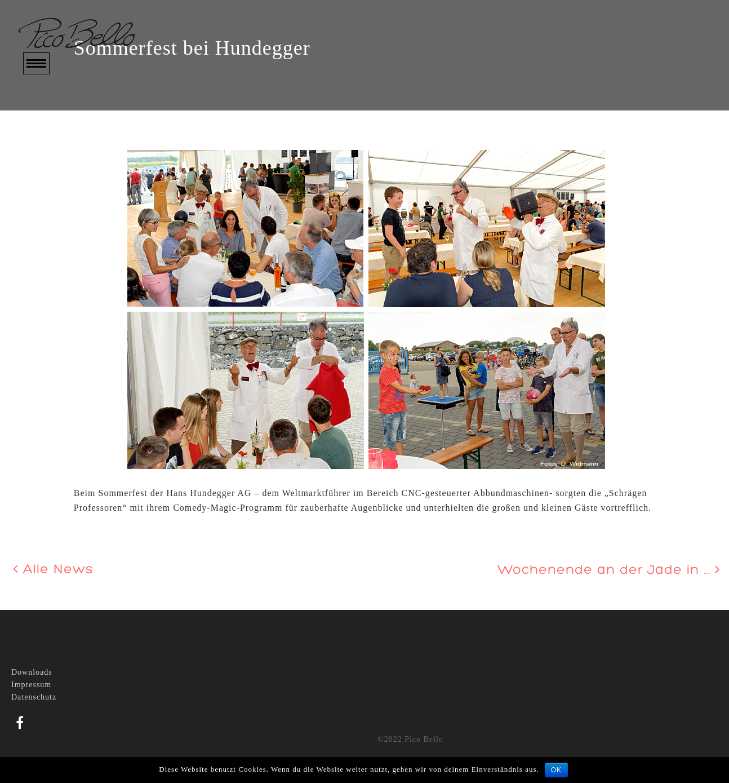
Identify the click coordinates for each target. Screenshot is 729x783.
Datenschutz (33, 697)
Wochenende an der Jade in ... (609, 570)
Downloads (31, 672)
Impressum (31, 684)
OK (556, 770)
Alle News (53, 570)
